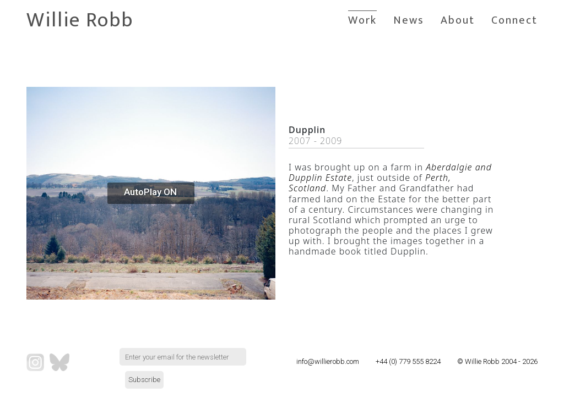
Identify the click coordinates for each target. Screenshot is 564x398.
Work (362, 20)
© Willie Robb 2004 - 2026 (497, 361)
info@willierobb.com (327, 361)
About (458, 20)
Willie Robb (79, 20)
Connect (514, 20)
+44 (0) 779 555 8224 (408, 361)
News (408, 20)
